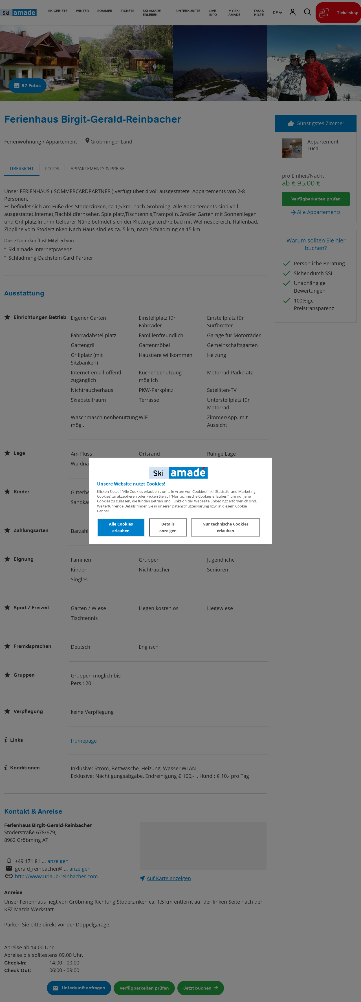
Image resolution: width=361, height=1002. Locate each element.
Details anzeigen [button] (168, 527)
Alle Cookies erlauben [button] (121, 527)
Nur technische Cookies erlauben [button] (225, 527)
